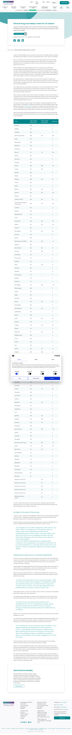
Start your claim (65, 2)
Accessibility (40, 731)
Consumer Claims (54, 7)
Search (44, 2)
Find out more (18, 687)
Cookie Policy (27, 730)
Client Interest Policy (34, 730)
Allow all (52, 378)
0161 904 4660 (54, 2)
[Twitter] (27, 724)
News (34, 2)
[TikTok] (30, 724)
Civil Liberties (61, 7)
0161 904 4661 (63, 708)
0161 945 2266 (59, 706)
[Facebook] (23, 724)
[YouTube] (29, 724)
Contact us (62, 719)
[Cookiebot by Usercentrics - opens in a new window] (55, 356)
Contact (38, 2)
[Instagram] (21, 724)
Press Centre (8, 730)
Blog (13, 50)
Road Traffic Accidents (13, 7)
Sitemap (35, 731)
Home (9, 50)
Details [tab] (36, 359)
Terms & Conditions (51, 730)
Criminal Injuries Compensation (44, 7)
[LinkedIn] (25, 724)
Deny (20, 378)
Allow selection (36, 378)
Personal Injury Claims (23, 7)
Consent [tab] (19, 359)
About (21, 2)
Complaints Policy (14, 730)
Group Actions (67, 7)
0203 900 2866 (64, 711)
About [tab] (53, 359)
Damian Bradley (19, 34)
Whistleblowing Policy (43, 730)
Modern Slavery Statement (61, 730)
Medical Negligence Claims (33, 7)
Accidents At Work (5, 7)
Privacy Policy (21, 730)
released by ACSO (28, 107)
